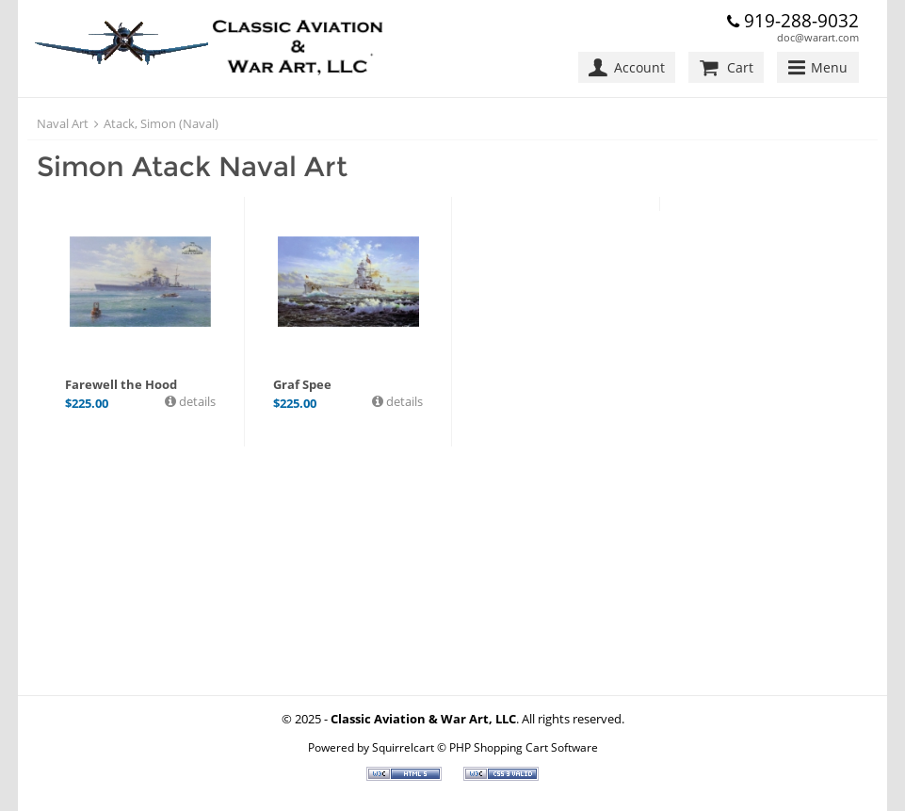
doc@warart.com (818, 37)
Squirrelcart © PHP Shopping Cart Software (485, 746)
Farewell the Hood (121, 384)
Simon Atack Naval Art (192, 166)
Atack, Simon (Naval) (161, 123)
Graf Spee (302, 384)
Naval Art (63, 123)
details (196, 401)
